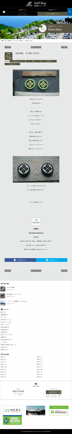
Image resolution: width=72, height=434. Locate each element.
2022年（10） (4, 361)
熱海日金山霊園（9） (5, 327)
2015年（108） (40, 369)
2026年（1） (3, 356)
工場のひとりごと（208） (6, 322)
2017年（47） (40, 366)
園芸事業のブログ (52, 10)
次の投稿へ (64, 47)
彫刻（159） (3, 312)
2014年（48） (4, 371)
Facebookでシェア (22, 260)
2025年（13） (40, 356)
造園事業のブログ (23, 10)
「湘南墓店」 (36, 228)
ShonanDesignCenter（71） (7, 339)
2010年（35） (4, 376)
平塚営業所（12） (4, 332)
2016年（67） (4, 369)
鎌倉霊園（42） (4, 337)
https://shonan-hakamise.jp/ (36, 233)
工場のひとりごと (17, 61)
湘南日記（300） (4, 349)
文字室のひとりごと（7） (6, 319)
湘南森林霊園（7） (5, 314)
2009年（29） (40, 376)
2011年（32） (40, 374)
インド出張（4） (4, 342)
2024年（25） (4, 359)
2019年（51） (40, 364)
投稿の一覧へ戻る (36, 47)
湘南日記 (49, 61)
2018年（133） (4, 366)
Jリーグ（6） (3, 317)
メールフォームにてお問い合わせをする (53, 392)
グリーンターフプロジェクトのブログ (23, 13)
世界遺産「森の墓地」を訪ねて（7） (8, 344)
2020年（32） (4, 364)
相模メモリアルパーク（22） (7, 334)
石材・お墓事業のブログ (52, 13)
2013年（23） (40, 371)
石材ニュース (12, 64)
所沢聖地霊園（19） (5, 329)
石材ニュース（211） (5, 324)
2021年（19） (40, 361)
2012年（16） (4, 374)
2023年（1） (39, 359)
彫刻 (33, 61)
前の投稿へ (7, 47)
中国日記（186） (4, 347)
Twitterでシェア (53, 260)
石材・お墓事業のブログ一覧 (10, 40)
